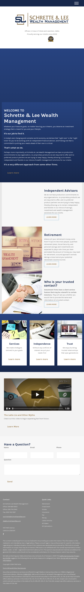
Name (6, 447)
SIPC (29, 574)
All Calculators (47, 526)
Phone (58, 447)
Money (44, 518)
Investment (46, 507)
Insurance (45, 512)
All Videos (45, 523)
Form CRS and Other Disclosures (14, 568)
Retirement (46, 504)
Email (32, 447)
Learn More (13, 426)
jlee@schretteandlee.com (12, 521)
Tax (43, 515)
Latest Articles (47, 521)
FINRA (25, 574)
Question (7, 460)
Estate (44, 509)
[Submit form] (10, 481)
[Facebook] (3, 534)
